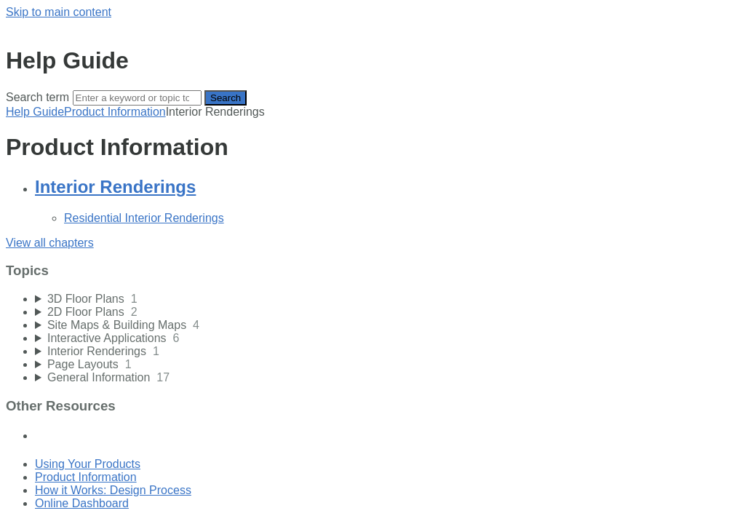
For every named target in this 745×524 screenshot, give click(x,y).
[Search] (137, 98)
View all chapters (50, 243)
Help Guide (35, 112)
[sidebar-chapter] (387, 299)
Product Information (115, 112)
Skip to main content (58, 12)
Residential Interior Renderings (144, 218)
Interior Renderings (115, 186)
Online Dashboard (82, 503)
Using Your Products (87, 464)
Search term (37, 97)
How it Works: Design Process (113, 490)
